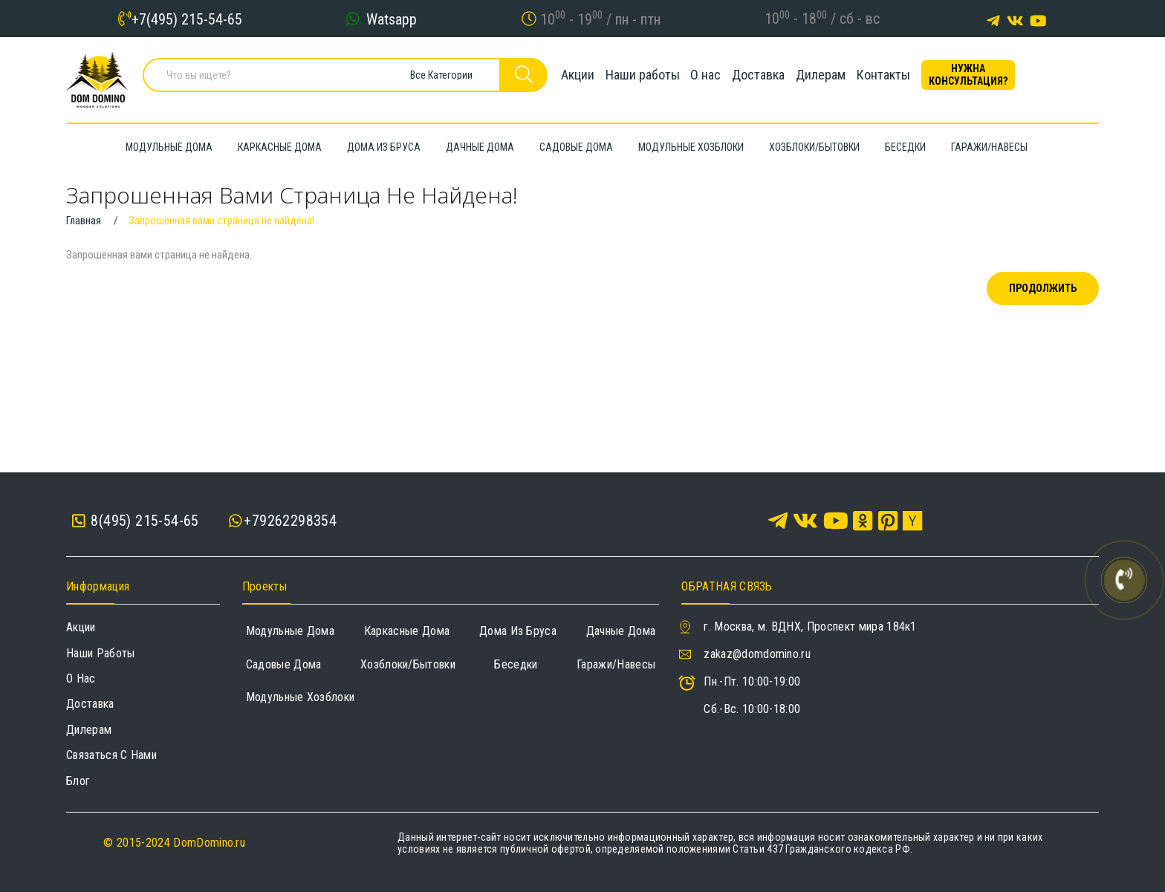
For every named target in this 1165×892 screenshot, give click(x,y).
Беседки (515, 664)
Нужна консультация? (1032, 77)
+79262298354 (290, 521)
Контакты (933, 77)
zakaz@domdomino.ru (757, 654)
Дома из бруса (517, 631)
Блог (78, 781)
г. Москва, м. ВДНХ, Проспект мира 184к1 (810, 626)
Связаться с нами (111, 755)
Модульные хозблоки (300, 697)
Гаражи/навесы (616, 664)
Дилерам (856, 77)
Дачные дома (621, 631)
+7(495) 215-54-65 (187, 18)
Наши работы (635, 77)
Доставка (779, 77)
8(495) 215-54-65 (135, 521)
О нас (713, 77)
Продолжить (1043, 288)
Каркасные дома (407, 631)
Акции (556, 77)
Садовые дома (284, 664)
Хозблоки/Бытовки (407, 664)
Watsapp (391, 18)
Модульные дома (290, 631)
